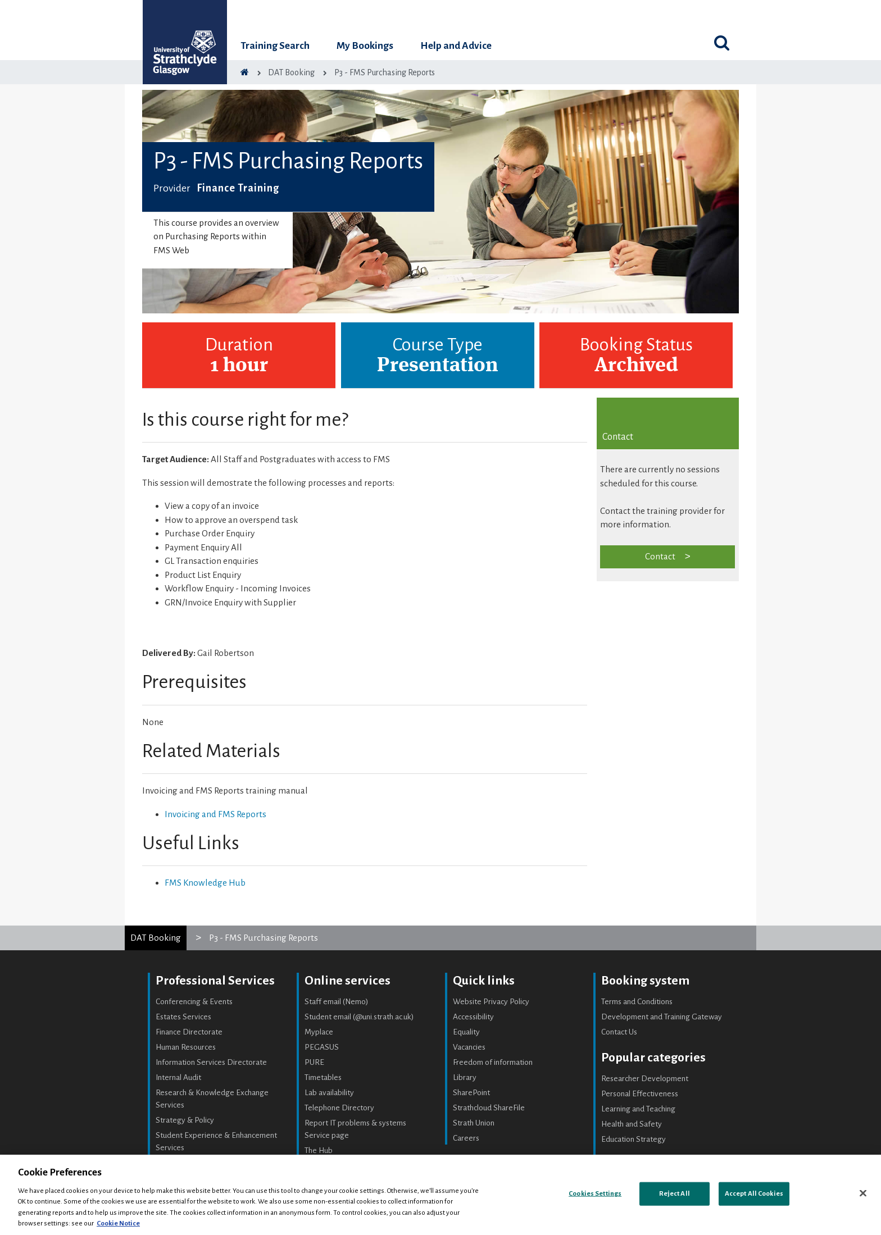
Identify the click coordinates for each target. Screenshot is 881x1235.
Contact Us (619, 1032)
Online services (347, 980)
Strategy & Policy (185, 1120)
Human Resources (186, 1047)
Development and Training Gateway (661, 1017)
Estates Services (183, 1017)
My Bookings (365, 45)
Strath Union (473, 1123)
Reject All (674, 1193)
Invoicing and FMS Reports (215, 814)
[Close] (863, 1193)
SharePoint (471, 1092)
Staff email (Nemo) (337, 1001)
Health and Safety (631, 1124)
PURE (314, 1062)
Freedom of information (493, 1062)
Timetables (323, 1077)
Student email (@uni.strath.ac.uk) (359, 1017)
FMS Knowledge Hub (205, 882)
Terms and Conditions (637, 1001)
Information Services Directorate (211, 1062)
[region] (440, 1195)
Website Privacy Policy (491, 1001)
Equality (466, 1032)
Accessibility (473, 1017)
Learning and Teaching (638, 1109)
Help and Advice (456, 45)
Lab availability (329, 1092)
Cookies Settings (595, 1193)
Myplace (319, 1032)
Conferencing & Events (194, 1001)
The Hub (319, 1150)
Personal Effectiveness (639, 1094)
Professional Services (215, 980)
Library (464, 1077)
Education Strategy (633, 1139)
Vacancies (469, 1047)
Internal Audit (178, 1077)
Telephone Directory (339, 1108)
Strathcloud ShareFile (489, 1108)
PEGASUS (322, 1047)
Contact (660, 556)
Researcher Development (644, 1078)
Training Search (275, 45)
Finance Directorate (189, 1032)
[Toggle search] (721, 42)
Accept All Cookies (754, 1193)
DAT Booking (155, 937)
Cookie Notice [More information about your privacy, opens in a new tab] (118, 1223)
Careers (466, 1138)
